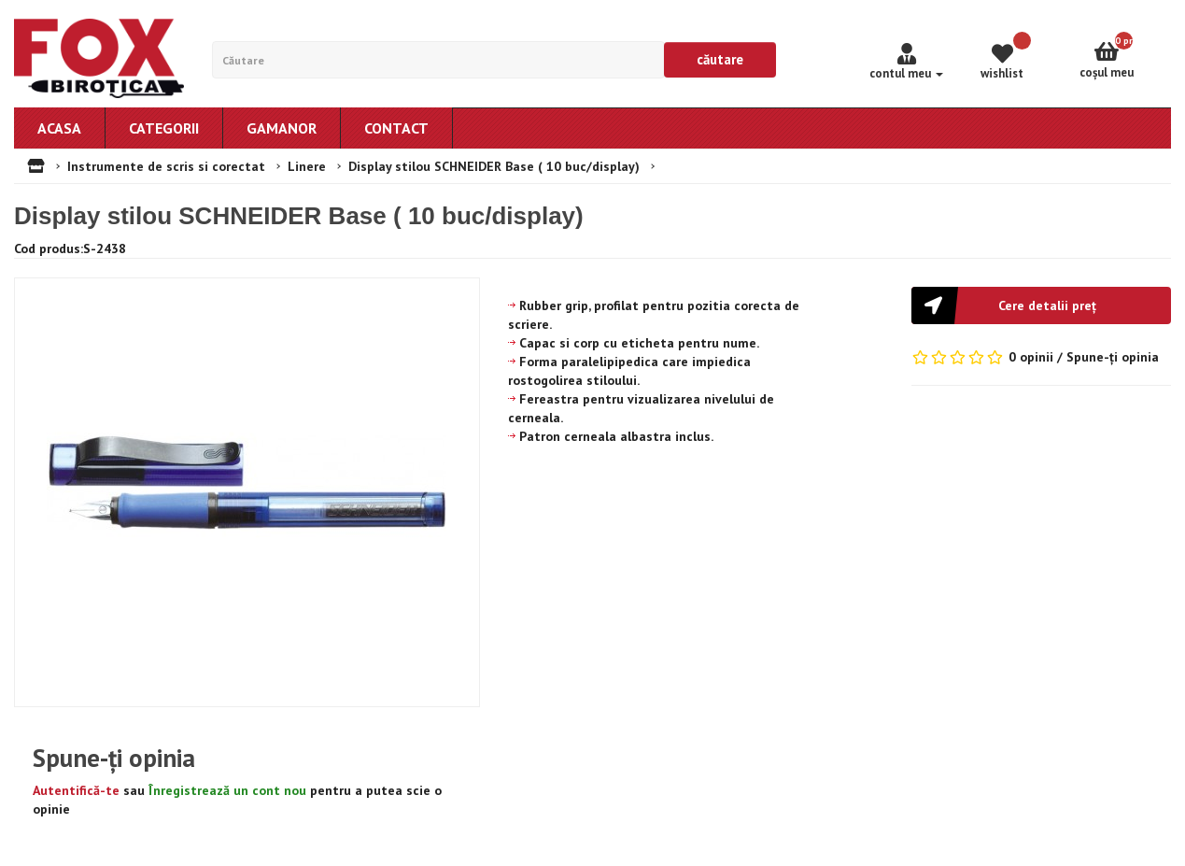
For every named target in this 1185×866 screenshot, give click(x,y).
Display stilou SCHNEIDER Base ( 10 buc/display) (494, 166)
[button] (1041, 305)
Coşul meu (1125, 56)
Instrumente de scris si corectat (166, 166)
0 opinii (1031, 356)
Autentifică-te (76, 790)
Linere (307, 166)
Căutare (720, 59)
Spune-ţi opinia (1112, 356)
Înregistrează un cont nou (227, 790)
